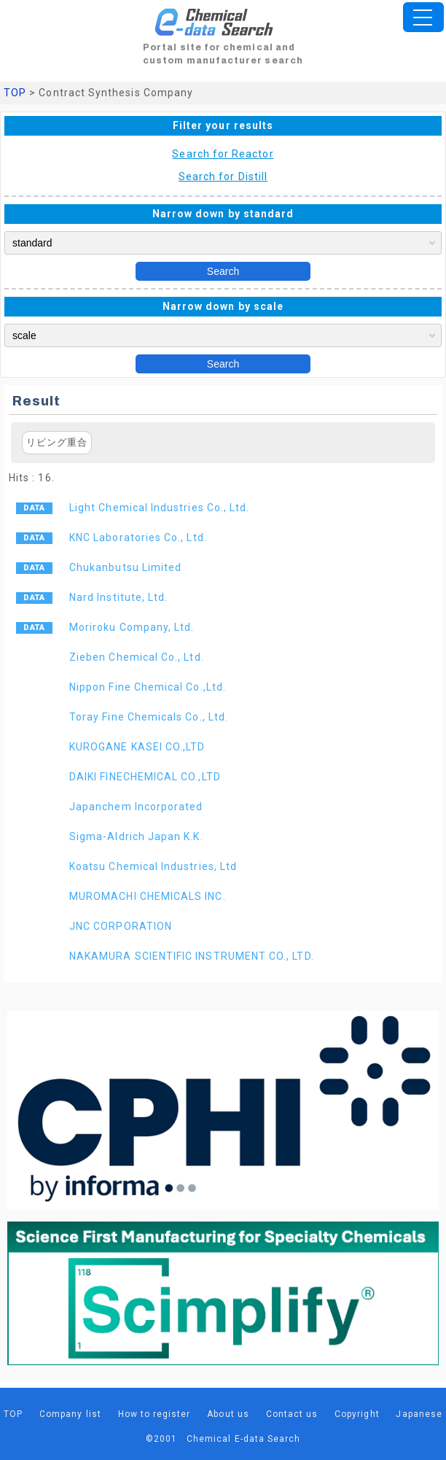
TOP (15, 92)
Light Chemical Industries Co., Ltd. (159, 507)
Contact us (292, 1414)
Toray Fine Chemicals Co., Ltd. (148, 717)
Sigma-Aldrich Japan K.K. (136, 836)
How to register (154, 1414)
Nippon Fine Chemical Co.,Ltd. (147, 687)
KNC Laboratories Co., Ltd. (138, 537)
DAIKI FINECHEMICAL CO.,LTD (145, 777)
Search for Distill (223, 176)
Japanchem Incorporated (136, 806)
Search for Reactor (222, 154)
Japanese (419, 1414)
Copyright (357, 1414)
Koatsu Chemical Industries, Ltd (153, 866)
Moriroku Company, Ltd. (131, 627)
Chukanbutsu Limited (125, 567)
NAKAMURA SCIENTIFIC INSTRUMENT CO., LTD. (191, 956)
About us (228, 1414)
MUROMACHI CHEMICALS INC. (147, 896)
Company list (70, 1414)
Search (223, 271)
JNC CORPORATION (120, 926)
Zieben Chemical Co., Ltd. (136, 657)
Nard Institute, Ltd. (118, 597)
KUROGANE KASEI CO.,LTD (137, 747)
